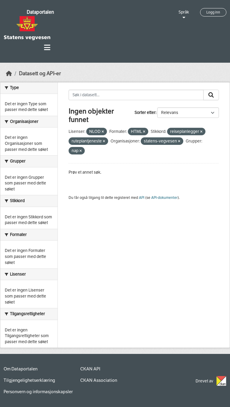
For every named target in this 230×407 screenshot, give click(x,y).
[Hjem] (9, 73)
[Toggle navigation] (47, 47)
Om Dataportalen (20, 369)
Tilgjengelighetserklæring (29, 380)
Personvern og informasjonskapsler (38, 391)
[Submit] (211, 95)
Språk (183, 12)
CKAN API (90, 369)
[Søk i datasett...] (136, 95)
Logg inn (213, 12)
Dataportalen (40, 12)
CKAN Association (98, 380)
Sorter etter (144, 112)
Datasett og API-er (40, 73)
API (141, 198)
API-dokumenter (164, 198)
